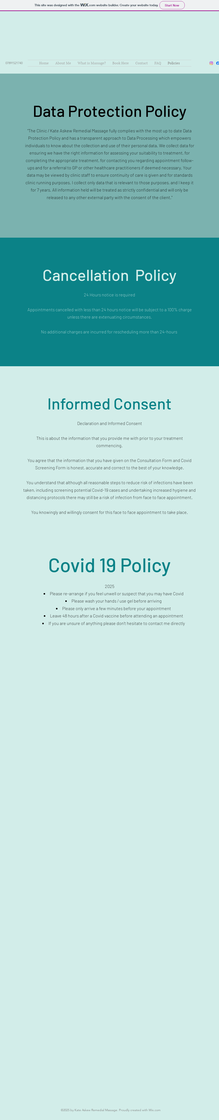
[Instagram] (211, 63)
